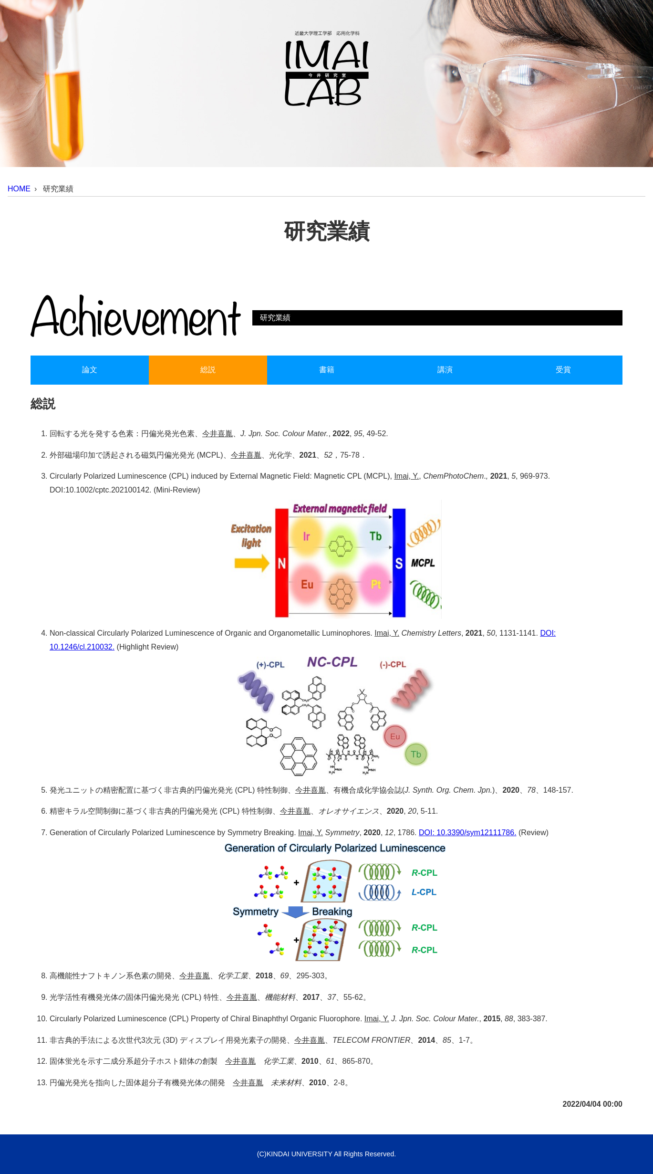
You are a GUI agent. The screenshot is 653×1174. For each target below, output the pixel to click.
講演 (445, 370)
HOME (19, 189)
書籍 (326, 370)
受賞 (563, 370)
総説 (208, 370)
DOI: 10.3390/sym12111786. (468, 832)
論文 (89, 370)
